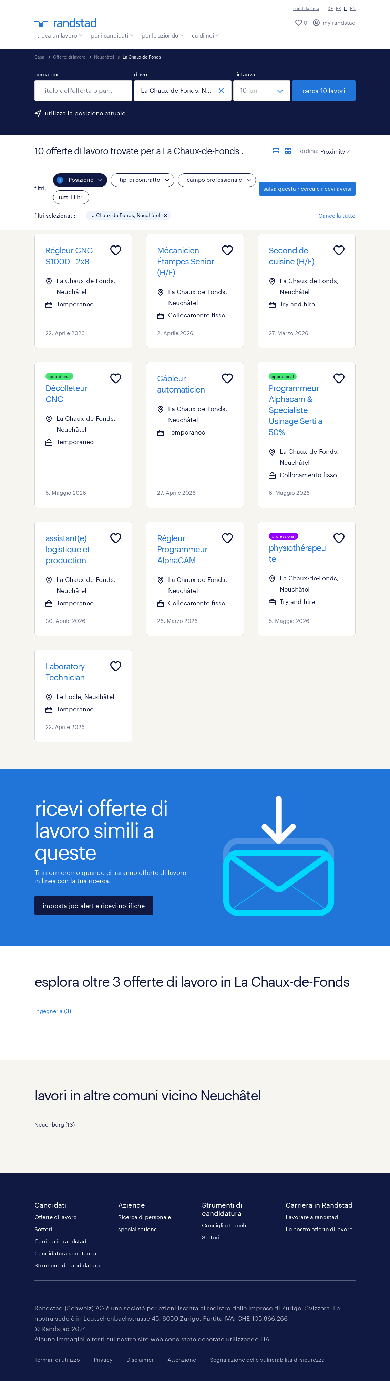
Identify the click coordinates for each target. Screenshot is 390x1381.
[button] (165, 215)
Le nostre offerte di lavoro (319, 1229)
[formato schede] (288, 150)
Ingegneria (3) (52, 1010)
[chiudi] (221, 90)
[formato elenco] (276, 150)
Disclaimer (140, 1359)
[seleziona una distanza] (261, 90)
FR (338, 8)
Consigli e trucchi (225, 1225)
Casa (39, 56)
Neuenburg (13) (54, 1124)
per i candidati (112, 35)
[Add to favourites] (115, 250)
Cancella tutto (337, 215)
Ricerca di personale (144, 1217)
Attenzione (181, 1359)
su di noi (205, 35)
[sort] (334, 146)
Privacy (103, 1359)
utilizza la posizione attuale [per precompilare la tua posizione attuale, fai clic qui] (85, 113)
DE (330, 8)
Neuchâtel (104, 56)
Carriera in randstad (60, 1241)
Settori (43, 1229)
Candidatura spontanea (65, 1253)
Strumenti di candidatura (67, 1265)
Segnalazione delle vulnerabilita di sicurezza (267, 1359)
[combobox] (83, 90)
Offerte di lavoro (69, 56)
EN (353, 8)
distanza (244, 74)
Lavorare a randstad (312, 1217)
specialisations (137, 1229)
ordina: (309, 150)
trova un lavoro (60, 35)
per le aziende (163, 35)
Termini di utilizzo (57, 1359)
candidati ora (306, 8)
